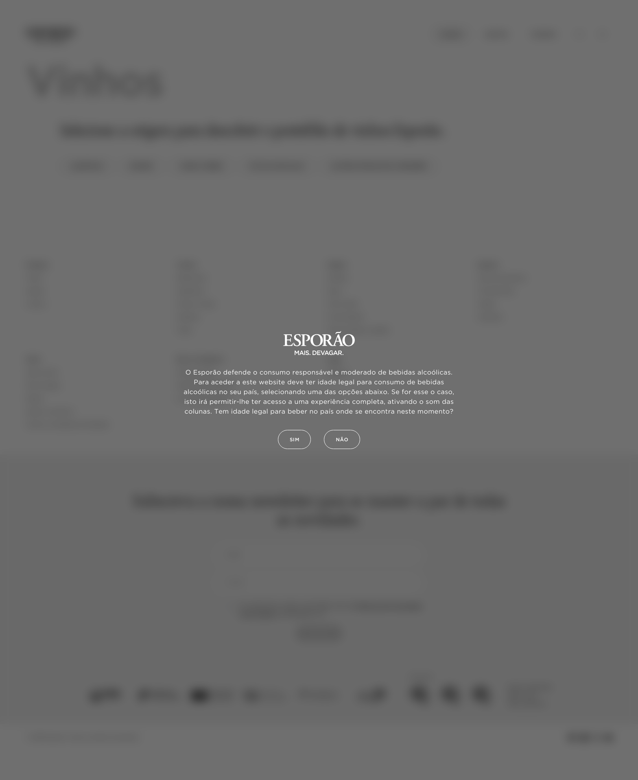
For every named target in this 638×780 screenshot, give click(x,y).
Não (342, 440)
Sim (294, 440)
